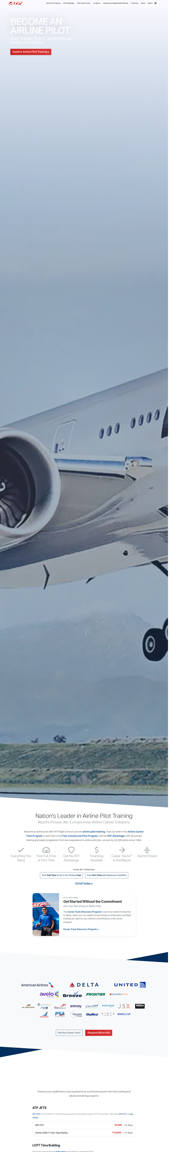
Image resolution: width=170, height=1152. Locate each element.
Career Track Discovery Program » (80, 929)
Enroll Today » (84, 883)
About (143, 3)
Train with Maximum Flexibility (106, 875)
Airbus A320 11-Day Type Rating (84, 1133)
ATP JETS (36, 1114)
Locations (96, 3)
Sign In (150, 3)
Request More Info (98, 1033)
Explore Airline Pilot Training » (30, 52)
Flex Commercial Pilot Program (80, 836)
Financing (134, 3)
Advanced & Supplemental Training (115, 3)
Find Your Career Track (69, 1033)
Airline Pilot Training (53, 3)
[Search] (156, 3)
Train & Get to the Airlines (61, 875)
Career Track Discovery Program (84, 912)
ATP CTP (122, 1114)
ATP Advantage (68, 3)
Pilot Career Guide (83, 3)
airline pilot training (94, 832)
